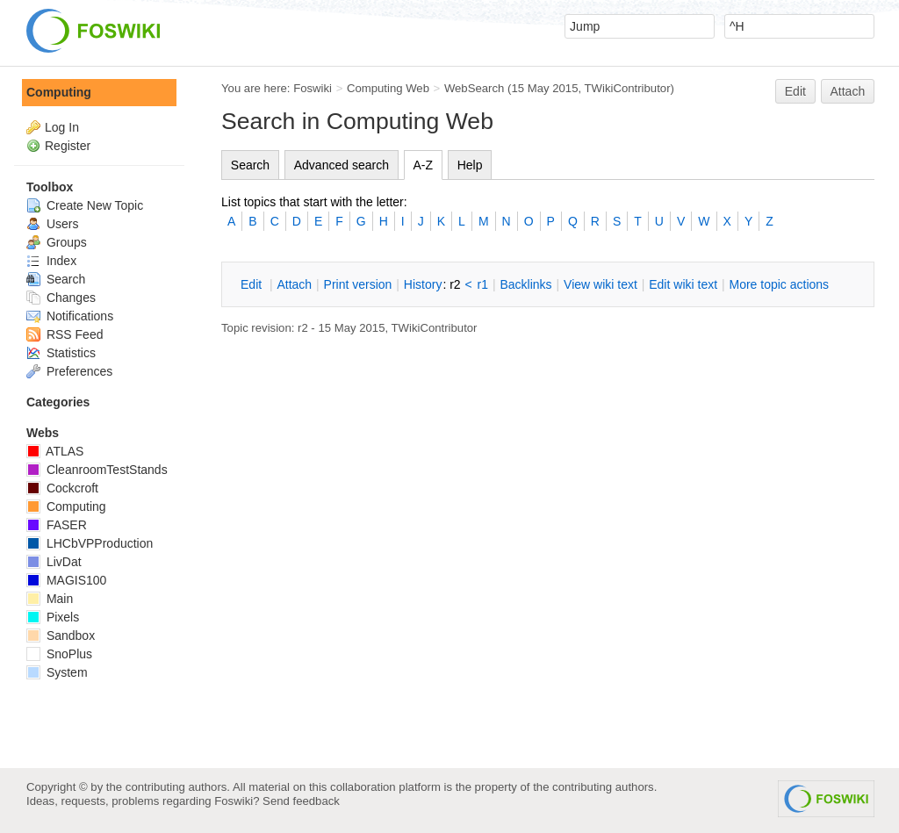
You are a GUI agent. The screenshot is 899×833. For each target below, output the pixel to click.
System (57, 672)
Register (67, 146)
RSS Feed (64, 334)
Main (49, 599)
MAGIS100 (66, 580)
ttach (294, 284)
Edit (795, 91)
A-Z (424, 165)
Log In (62, 127)
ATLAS (54, 451)
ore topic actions (779, 284)
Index (51, 261)
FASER (56, 525)
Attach (848, 91)
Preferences (69, 371)
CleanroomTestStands (97, 470)
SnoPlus (59, 654)
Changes (61, 298)
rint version (358, 284)
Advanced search (341, 165)
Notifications (69, 316)
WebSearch (474, 88)
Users (52, 224)
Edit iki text (683, 284)
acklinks (525, 284)
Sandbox (60, 635)
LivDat (54, 562)
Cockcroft (62, 488)
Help (470, 165)
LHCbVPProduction (89, 543)
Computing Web (388, 88)
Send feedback (301, 801)
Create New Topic (84, 205)
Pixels (52, 617)
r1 (483, 284)
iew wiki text (600, 284)
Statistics (61, 353)
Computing (58, 92)
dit (253, 284)
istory (423, 284)
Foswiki (312, 88)
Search (250, 165)
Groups (56, 242)
